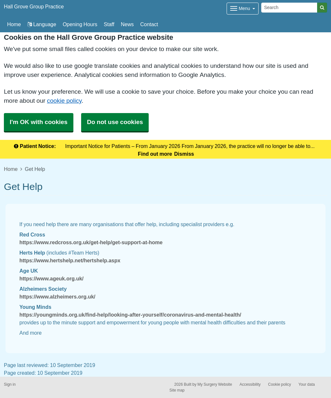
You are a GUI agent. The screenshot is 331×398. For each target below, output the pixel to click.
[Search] (289, 8)
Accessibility (250, 384)
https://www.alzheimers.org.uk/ (57, 296)
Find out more (155, 153)
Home (11, 169)
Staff (109, 24)
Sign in (10, 384)
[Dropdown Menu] (243, 9)
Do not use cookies (115, 122)
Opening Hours (80, 24)
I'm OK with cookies (39, 122)
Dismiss (184, 153)
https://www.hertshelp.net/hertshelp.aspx (69, 260)
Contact (149, 24)
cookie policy (64, 101)
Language (41, 24)
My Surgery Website (215, 384)
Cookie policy (279, 384)
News (127, 24)
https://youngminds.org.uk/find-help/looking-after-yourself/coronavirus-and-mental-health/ (130, 314)
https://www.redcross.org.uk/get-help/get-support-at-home (91, 242)
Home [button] (14, 24)
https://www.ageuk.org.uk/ (51, 278)
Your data (306, 384)
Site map (177, 390)
